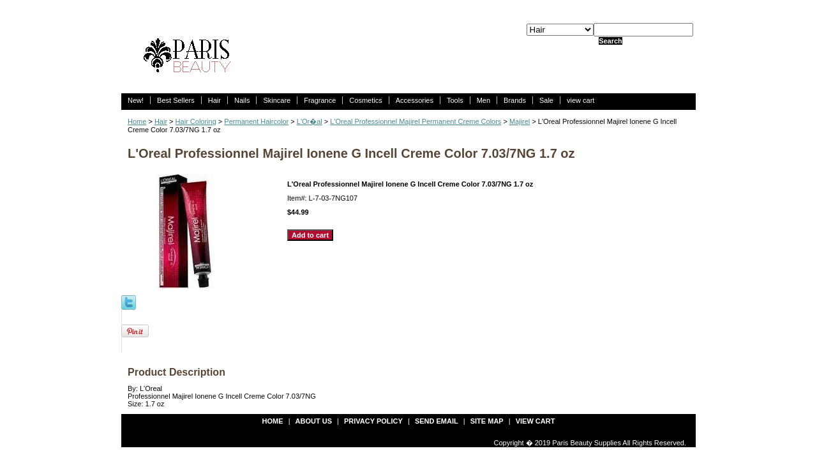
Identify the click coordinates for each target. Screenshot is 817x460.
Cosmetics (365, 100)
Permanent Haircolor (256, 121)
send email (436, 421)
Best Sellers (176, 100)
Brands (515, 100)
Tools (455, 100)
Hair (214, 100)
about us (314, 421)
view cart (580, 100)
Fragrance (320, 100)
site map (487, 421)
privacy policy (373, 421)
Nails (242, 100)
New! (136, 100)
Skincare (276, 100)
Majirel (519, 121)
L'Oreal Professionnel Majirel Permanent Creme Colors (415, 121)
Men (483, 100)
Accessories (414, 100)
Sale (546, 100)
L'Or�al (309, 121)
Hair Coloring (196, 121)
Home (137, 121)
